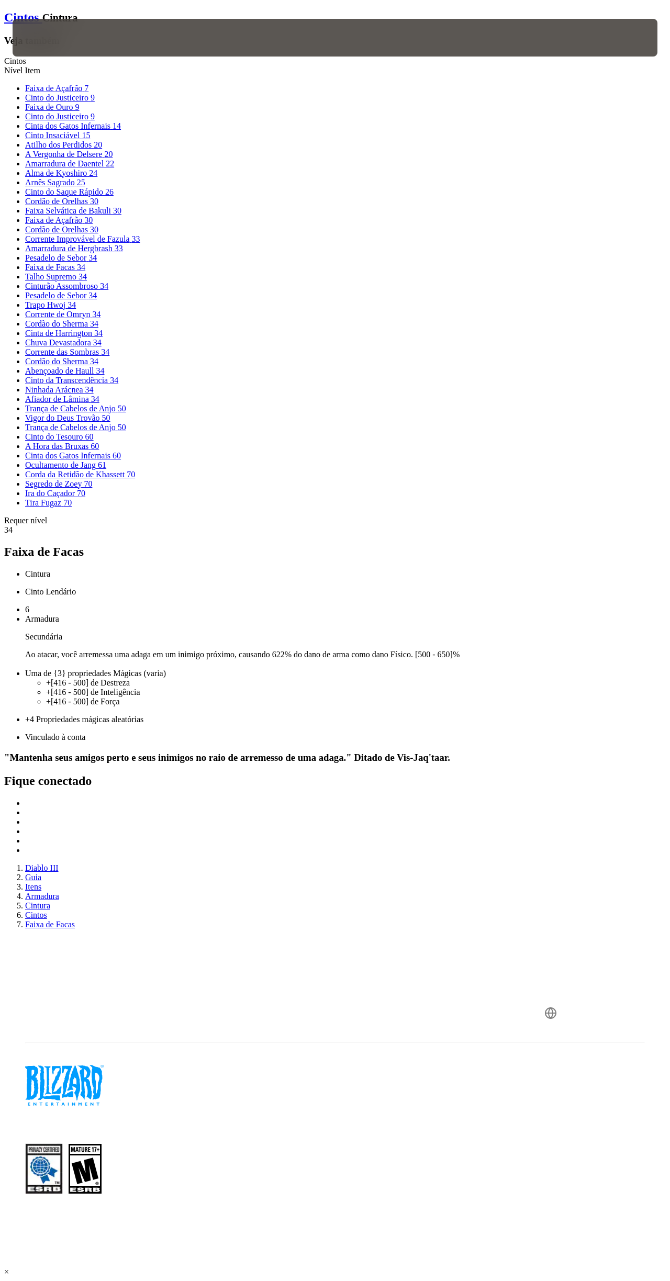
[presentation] (45, 38)
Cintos (23, 17)
